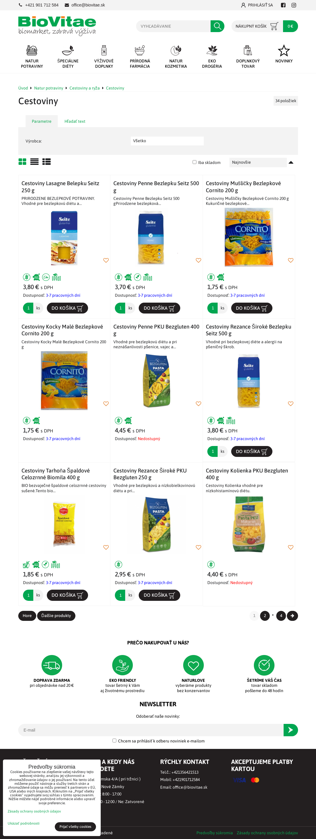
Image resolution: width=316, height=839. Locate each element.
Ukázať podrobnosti (23, 823)
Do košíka (68, 308)
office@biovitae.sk (190, 787)
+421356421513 (184, 772)
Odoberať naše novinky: (158, 716)
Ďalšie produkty (56, 615)
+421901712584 (186, 779)
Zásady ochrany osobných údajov (267, 832)
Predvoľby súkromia (214, 832)
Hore (27, 615)
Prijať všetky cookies (75, 827)
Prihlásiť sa (257, 5)
